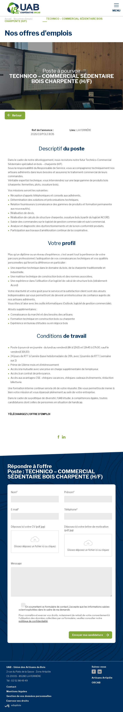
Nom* (14, 492)
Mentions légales (16, 691)
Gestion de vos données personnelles (28, 696)
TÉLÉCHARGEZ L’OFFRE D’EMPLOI (29, 414)
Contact (11, 686)
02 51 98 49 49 (19, 680)
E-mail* (15, 509)
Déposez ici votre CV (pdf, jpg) (28, 526)
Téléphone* (70, 509)
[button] (7, 706)
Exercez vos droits (17, 700)
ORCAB (96, 682)
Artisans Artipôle (102, 677)
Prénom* (69, 492)
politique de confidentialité (33, 621)
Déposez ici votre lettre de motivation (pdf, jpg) (86, 528)
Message (16, 563)
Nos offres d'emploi (23, 19)
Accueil (8, 19)
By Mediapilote (13, 705)
